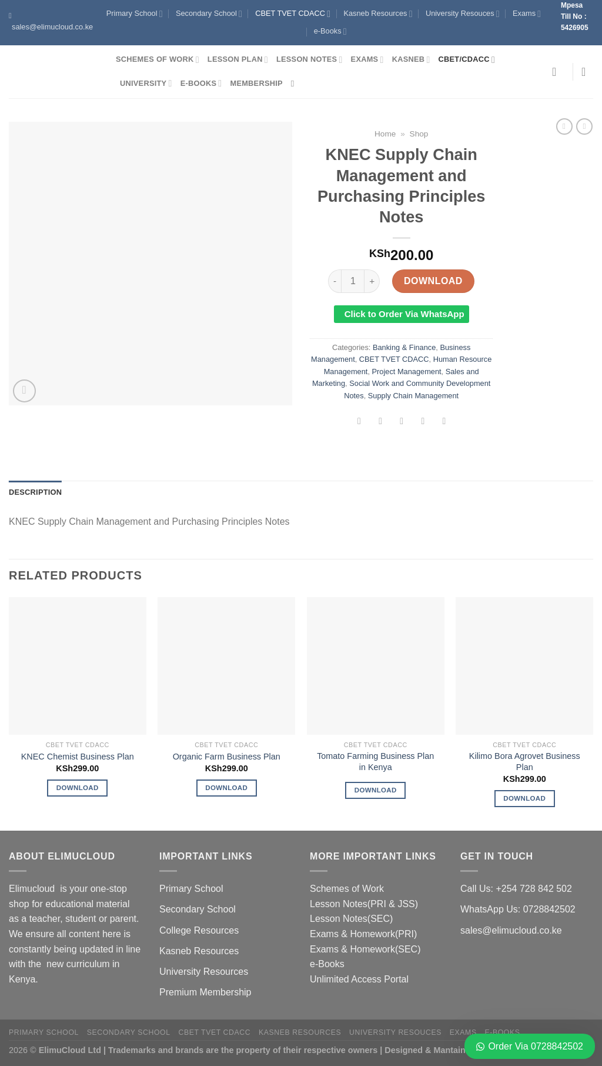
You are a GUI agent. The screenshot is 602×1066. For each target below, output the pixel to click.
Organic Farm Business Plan (226, 756)
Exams (527, 13)
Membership (256, 83)
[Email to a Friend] (402, 422)
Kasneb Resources (377, 13)
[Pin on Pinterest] (423, 422)
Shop (419, 133)
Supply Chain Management (413, 395)
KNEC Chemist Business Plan (77, 756)
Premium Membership (205, 992)
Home (385, 133)
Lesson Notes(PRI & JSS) (364, 904)
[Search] (295, 83)
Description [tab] (35, 492)
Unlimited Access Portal (359, 979)
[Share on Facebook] (359, 422)
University (146, 83)
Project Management (407, 371)
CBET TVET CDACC (292, 13)
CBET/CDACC (467, 59)
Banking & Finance (404, 347)
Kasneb (411, 59)
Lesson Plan (238, 59)
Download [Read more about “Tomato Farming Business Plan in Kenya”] (375, 790)
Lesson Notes (309, 59)
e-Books (330, 31)
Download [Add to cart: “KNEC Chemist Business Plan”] (77, 787)
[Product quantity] (352, 281)
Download (433, 281)
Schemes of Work (157, 59)
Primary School (134, 13)
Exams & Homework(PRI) (363, 934)
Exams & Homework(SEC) (365, 949)
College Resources (199, 930)
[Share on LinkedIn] (444, 422)
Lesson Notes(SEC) (351, 919)
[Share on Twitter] (380, 422)
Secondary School (209, 13)
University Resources (203, 972)
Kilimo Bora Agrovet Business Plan (524, 761)
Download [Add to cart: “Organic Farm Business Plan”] (226, 787)
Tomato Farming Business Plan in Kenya (375, 761)
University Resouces (463, 13)
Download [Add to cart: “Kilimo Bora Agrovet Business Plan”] (524, 798)
